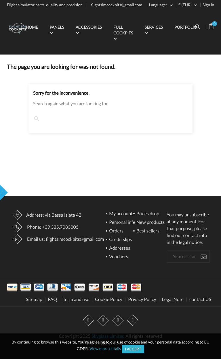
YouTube (103, 320)
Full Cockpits (123, 30)
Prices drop (147, 213)
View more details (105, 348)
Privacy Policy (142, 299)
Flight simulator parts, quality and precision (45, 4)
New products (150, 222)
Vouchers (118, 257)
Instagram (118, 320)
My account (120, 213)
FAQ (52, 299)
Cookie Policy (108, 299)
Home (32, 27)
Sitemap (34, 299)
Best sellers (147, 231)
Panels (56, 27)
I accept (133, 349)
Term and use (76, 299)
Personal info (122, 222)
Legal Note (173, 299)
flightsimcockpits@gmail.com (116, 4)
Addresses (119, 248)
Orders (115, 231)
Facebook (88, 320)
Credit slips (120, 239)
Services (153, 27)
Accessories (89, 27)
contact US (200, 299)
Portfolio (185, 27)
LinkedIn (132, 320)
